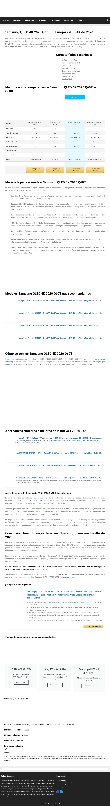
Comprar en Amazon (36, 170)
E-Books (80, 20)
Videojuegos (54, 20)
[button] (108, 20)
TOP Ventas (67, 20)
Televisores (28, 20)
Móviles (17, 20)
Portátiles (41, 20)
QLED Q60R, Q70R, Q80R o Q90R (41, 500)
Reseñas (6, 20)
